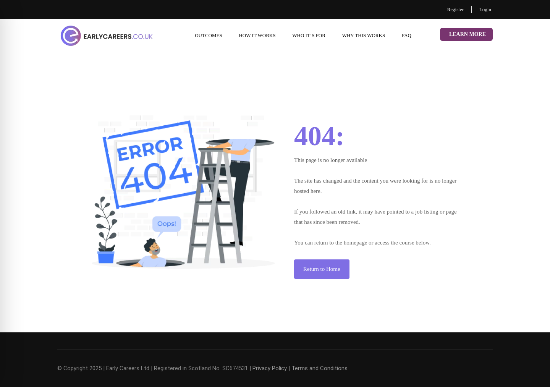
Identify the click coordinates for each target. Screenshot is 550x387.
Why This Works (363, 35)
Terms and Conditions (319, 368)
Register (455, 9)
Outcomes (208, 35)
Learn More (467, 34)
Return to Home (321, 269)
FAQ (406, 35)
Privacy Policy (269, 368)
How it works (257, 35)
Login (485, 9)
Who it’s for (308, 35)
